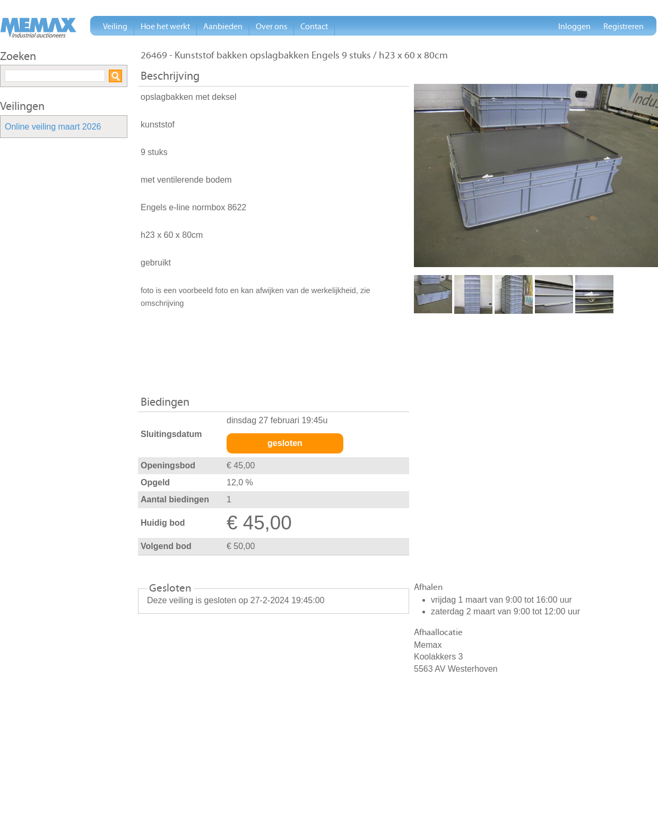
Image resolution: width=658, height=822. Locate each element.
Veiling (115, 26)
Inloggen (574, 26)
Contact (314, 26)
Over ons (271, 26)
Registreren (623, 26)
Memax (38, 28)
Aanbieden (223, 26)
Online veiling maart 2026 (53, 127)
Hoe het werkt (165, 26)
